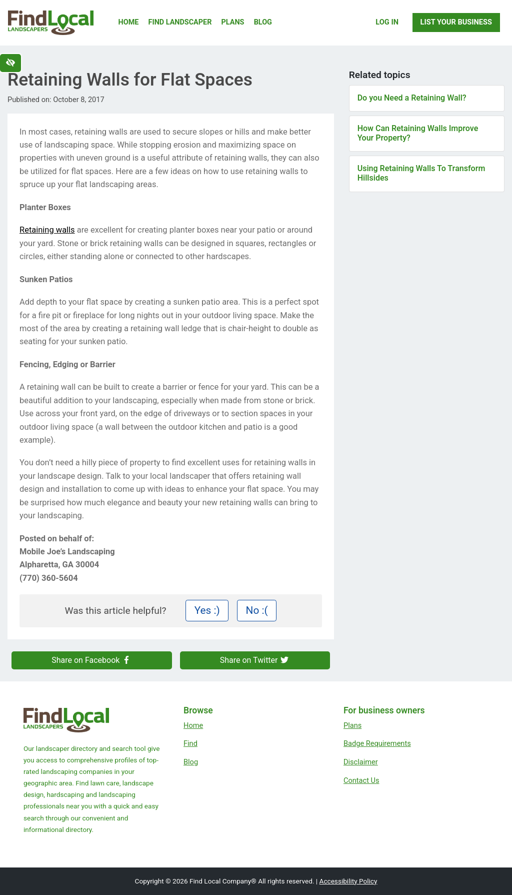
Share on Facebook (92, 660)
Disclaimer (361, 761)
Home (128, 22)
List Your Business (456, 22)
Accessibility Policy (349, 881)
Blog (263, 22)
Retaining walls (47, 230)
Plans (233, 22)
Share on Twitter (255, 660)
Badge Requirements (377, 743)
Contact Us (362, 780)
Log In (387, 22)
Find (191, 743)
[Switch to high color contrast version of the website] (10, 63)
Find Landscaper (180, 22)
